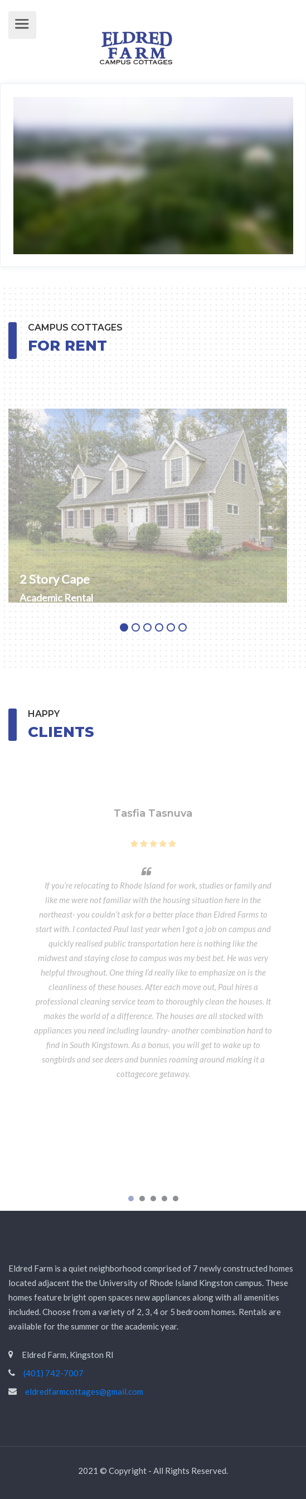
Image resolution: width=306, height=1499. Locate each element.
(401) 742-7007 (53, 1373)
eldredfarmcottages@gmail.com (84, 1391)
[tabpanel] (153, 491)
